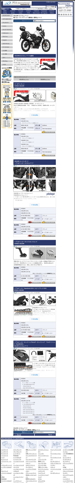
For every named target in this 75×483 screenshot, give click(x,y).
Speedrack (4, 479)
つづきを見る (34, 115)
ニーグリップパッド (68, 469)
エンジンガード (67, 457)
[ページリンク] (44, 21)
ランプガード (29, 467)
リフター (52, 465)
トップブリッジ (17, 481)
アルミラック (4, 471)
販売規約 (60, 7)
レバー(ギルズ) (17, 457)
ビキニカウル (41, 481)
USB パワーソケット (31, 453)
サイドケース (4, 453)
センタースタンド (55, 461)
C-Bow (2, 477)
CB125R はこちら (24, 79)
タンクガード (66, 461)
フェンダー (41, 453)
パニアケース (4, 449)
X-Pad (64, 467)
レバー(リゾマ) (17, 459)
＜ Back (17, 435)
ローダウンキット (55, 473)
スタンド (52, 467)
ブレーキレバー (17, 451)
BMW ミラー (41, 461)
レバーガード (16, 453)
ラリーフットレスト (43, 469)
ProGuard (15, 455)
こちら (50, 8)
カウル (40, 479)
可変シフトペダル (42, 467)
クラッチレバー (17, 449)
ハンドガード (66, 479)
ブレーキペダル (42, 463)
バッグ (2, 457)
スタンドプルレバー (55, 463)
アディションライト (31, 473)
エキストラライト (30, 465)
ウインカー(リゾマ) (31, 459)
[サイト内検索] (38, 7)
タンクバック (4, 459)
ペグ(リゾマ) (41, 471)
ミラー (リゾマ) (42, 459)
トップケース (4, 451)
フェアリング (41, 473)
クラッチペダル (42, 465)
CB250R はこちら (45, 79)
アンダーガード (67, 459)
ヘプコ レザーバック (6, 465)
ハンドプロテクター (68, 481)
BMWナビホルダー (31, 479)
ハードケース (4, 455)
